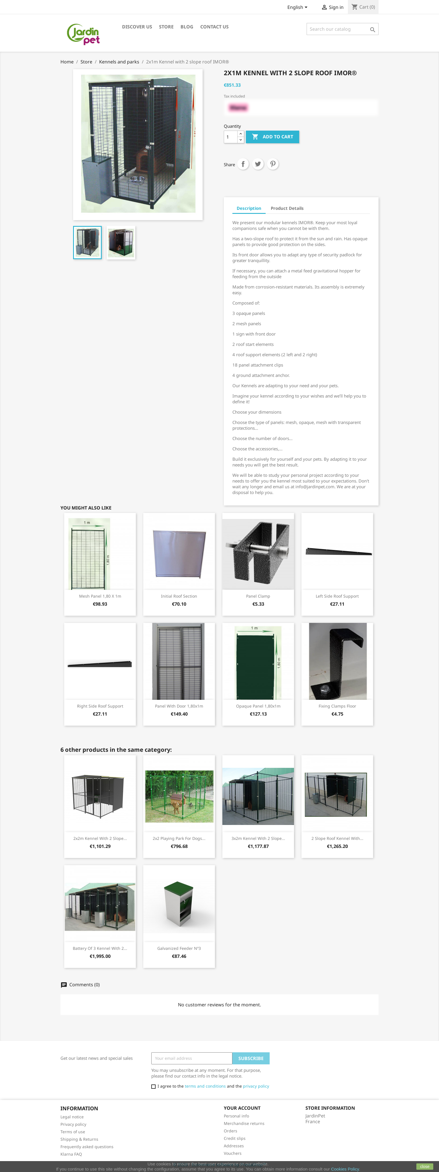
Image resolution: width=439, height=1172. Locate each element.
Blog (187, 27)
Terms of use (72, 1131)
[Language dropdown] (298, 7)
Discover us (137, 27)
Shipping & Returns (79, 1139)
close (425, 1166)
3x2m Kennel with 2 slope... (258, 838)
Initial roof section (179, 596)
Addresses (234, 1145)
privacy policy (256, 1086)
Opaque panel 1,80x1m (258, 706)
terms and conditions (205, 1086)
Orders (230, 1131)
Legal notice (72, 1116)
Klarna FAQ (71, 1154)
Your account (242, 1108)
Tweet (258, 164)
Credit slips (235, 1138)
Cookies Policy (345, 1169)
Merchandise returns (244, 1123)
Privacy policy (73, 1124)
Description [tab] (249, 208)
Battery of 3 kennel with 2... (100, 948)
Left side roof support (337, 596)
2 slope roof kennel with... (337, 838)
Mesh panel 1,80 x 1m (100, 596)
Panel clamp (258, 596)
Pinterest (273, 164)
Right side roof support (100, 706)
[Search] (343, 29)
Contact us (214, 27)
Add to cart (272, 137)
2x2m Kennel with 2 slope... (100, 838)
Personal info (236, 1116)
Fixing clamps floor (337, 706)
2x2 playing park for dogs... (179, 838)
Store (166, 27)
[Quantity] (231, 137)
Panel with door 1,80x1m (179, 706)
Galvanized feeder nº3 (179, 948)
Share (243, 164)
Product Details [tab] (287, 208)
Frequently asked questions (86, 1146)
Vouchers (233, 1153)
